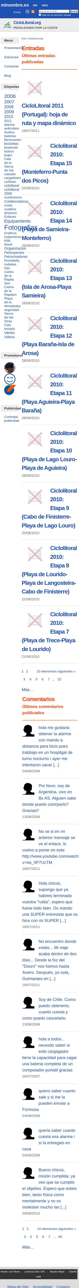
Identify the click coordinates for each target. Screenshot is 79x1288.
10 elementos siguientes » (56, 671)
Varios (9, 333)
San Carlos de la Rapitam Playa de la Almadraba (12, 294)
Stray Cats (8, 323)
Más (45, 5)
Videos (9, 337)
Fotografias (21, 227)
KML (7, 240)
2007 (9, 101)
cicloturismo (13, 197)
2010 (8, 116)
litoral (8, 244)
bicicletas (11, 144)
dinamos (10, 213)
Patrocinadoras (15, 256)
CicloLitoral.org (27, 22)
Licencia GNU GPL (34, 1271)
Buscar (38, 9)
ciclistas (10, 181)
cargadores (12, 178)
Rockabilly (11, 260)
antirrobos (11, 128)
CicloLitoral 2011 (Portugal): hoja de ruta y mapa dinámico (49, 114)
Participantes (14, 252)
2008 (8, 106)
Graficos (10, 233)
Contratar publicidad (11, 418)
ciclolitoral (11, 185)
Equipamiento (17, 221)
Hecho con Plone (10, 1271)
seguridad (11, 310)
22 (59, 679)
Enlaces (10, 216)
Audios (9, 132)
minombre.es (15, 5)
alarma (9, 124)
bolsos (9, 151)
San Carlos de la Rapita (9, 273)
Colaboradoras (16, 201)
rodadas (10, 264)
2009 (9, 111)
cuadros (10, 209)
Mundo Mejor (57, 1271)
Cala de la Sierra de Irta (9, 164)
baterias (10, 136)
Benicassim (12, 140)
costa (8, 205)
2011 (8, 121)
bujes (8, 155)
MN (35, 5)
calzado (10, 174)
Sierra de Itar (9, 315)
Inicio (23, 38)
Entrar (17, 12)
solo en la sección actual (56, 14)
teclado (9, 329)
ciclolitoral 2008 (11, 191)
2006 (10, 96)
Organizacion (15, 248)
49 (60, 1237)
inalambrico (12, 237)
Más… (28, 689)
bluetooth (11, 147)
